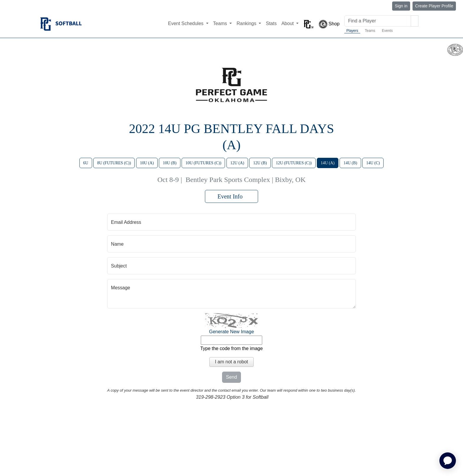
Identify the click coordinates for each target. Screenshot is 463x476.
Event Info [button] (232, 196)
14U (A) (328, 163)
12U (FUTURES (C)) (294, 163)
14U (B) (350, 163)
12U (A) (237, 163)
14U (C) (373, 163)
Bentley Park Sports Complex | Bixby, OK (245, 179)
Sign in (401, 6)
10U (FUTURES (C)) (203, 163)
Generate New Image (231, 331)
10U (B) (169, 163)
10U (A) (147, 163)
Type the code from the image (231, 348)
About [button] (288, 23)
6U (85, 163)
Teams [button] (221, 23)
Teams (370, 31)
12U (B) (260, 163)
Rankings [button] (247, 23)
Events (387, 31)
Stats (271, 23)
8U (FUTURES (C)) (114, 163)
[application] (447, 460)
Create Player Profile (434, 6)
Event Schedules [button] (186, 23)
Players (352, 31)
